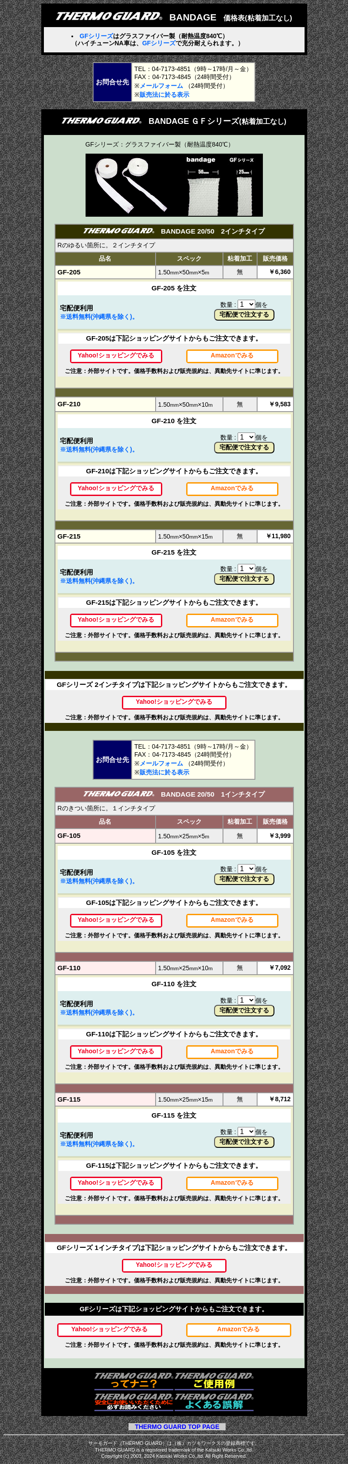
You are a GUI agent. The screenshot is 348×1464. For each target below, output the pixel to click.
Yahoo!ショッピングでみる (116, 355)
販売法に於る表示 (164, 94)
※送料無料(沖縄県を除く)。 (99, 316)
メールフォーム (161, 85)
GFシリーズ (96, 36)
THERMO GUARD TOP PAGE (177, 1426)
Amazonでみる (232, 355)
